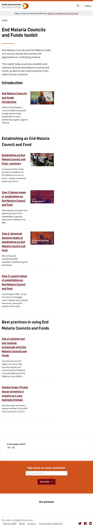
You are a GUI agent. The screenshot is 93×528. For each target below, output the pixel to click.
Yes (9, 447)
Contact (31, 523)
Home (4, 20)
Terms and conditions (51, 523)
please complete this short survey (63, 13)
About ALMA (10, 523)
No (13, 447)
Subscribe (44, 482)
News (22, 523)
